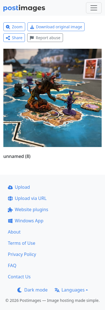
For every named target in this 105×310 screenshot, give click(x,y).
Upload (19, 187)
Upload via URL (27, 198)
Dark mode (32, 290)
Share (14, 37)
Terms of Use (21, 243)
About (14, 232)
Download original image (56, 26)
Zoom (14, 26)
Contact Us (19, 277)
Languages (70, 290)
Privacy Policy (22, 254)
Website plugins (28, 209)
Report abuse (45, 37)
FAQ (12, 265)
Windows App (25, 221)
